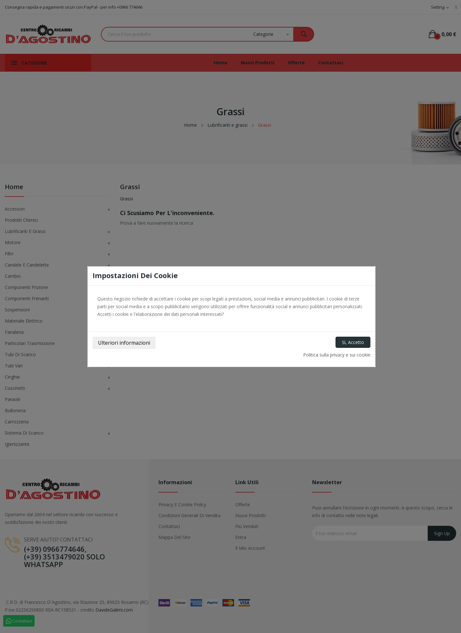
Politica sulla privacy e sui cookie (336, 355)
